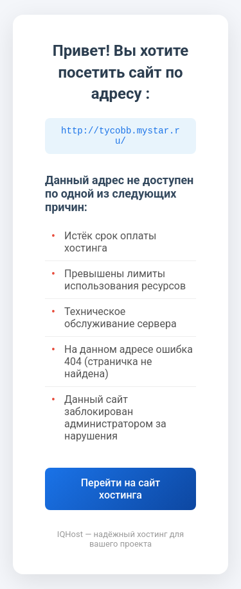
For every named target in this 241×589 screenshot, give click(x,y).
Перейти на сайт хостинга (121, 491)
